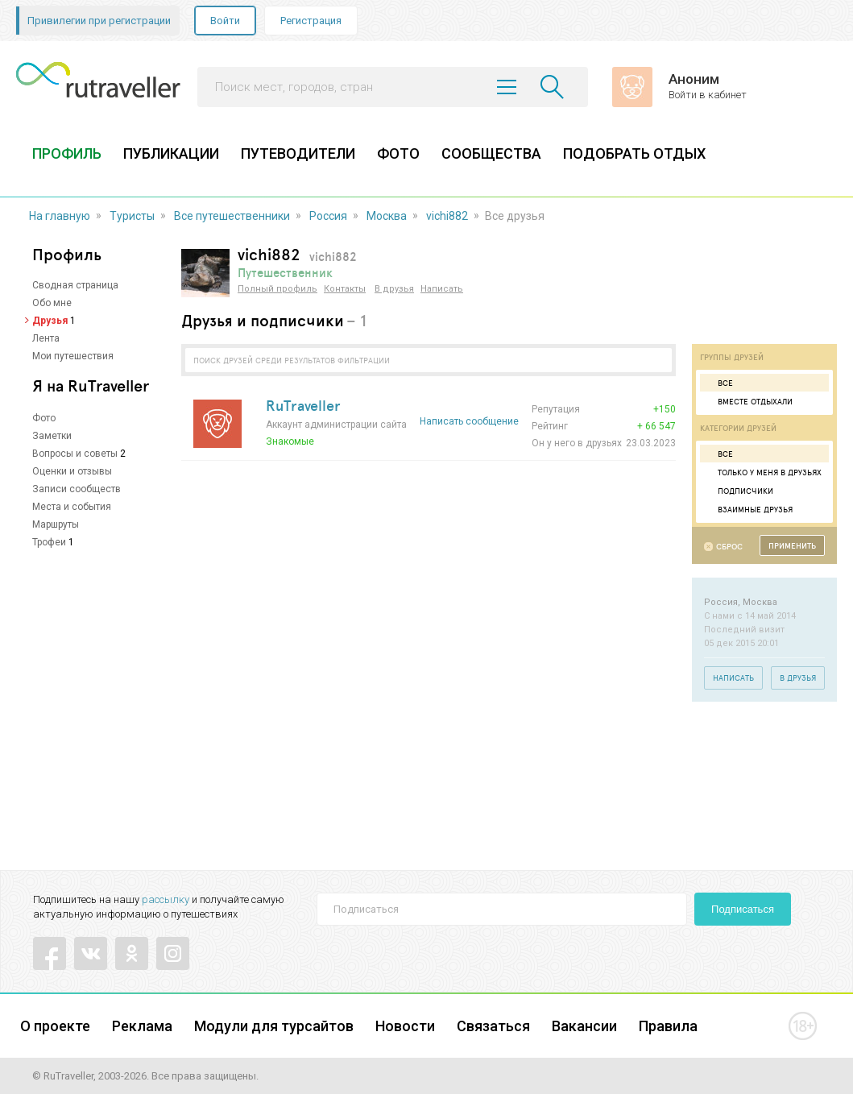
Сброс (729, 546)
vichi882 (447, 215)
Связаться (493, 1025)
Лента (46, 338)
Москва (386, 215)
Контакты (345, 288)
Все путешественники (232, 215)
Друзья (50, 320)
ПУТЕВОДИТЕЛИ (298, 153)
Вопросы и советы (75, 453)
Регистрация (311, 21)
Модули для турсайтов (274, 1025)
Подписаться (742, 909)
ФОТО (398, 153)
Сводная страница (75, 285)
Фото (44, 418)
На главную (59, 215)
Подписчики (738, 490)
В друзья (394, 288)
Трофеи (49, 542)
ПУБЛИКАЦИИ (171, 153)
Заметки (52, 435)
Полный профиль (277, 288)
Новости (405, 1025)
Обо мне (52, 303)
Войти (225, 21)
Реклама (142, 1025)
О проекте (55, 1025)
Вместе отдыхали (748, 401)
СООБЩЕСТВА (491, 153)
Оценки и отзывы (72, 471)
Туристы (132, 215)
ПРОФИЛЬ (66, 153)
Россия (328, 215)
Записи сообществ (76, 489)
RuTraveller (303, 405)
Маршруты (55, 524)
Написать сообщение (469, 421)
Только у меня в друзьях (763, 472)
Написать (441, 288)
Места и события (71, 506)
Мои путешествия (73, 356)
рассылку (165, 899)
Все (718, 382)
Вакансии (584, 1025)
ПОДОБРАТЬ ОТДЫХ (634, 153)
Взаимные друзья (748, 509)
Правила (668, 1025)
